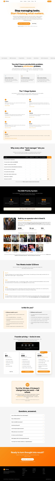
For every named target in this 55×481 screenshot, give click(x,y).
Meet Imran (34, 470)
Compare (25, 1)
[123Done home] (6, 1)
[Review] (7, 46)
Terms (44, 472)
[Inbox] (7, 35)
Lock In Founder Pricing (44, 371)
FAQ (35, 1)
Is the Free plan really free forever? (27, 428)
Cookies (44, 473)
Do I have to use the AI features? (27, 435)
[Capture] (7, 33)
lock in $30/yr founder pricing (25, 461)
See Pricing (34, 23)
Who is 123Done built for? (27, 418)
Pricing (32, 1)
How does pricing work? (27, 425)
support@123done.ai (19, 396)
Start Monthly (27, 371)
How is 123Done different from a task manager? (27, 415)
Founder (29, 1)
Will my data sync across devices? (27, 431)
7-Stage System (24, 470)
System (21, 1)
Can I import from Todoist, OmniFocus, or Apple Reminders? (27, 441)
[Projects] (7, 38)
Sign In (23, 475)
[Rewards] (7, 49)
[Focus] (7, 43)
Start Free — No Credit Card (24, 23)
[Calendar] (7, 41)
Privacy (44, 470)
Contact (34, 472)
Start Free (49, 1)
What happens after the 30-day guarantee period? (27, 438)
